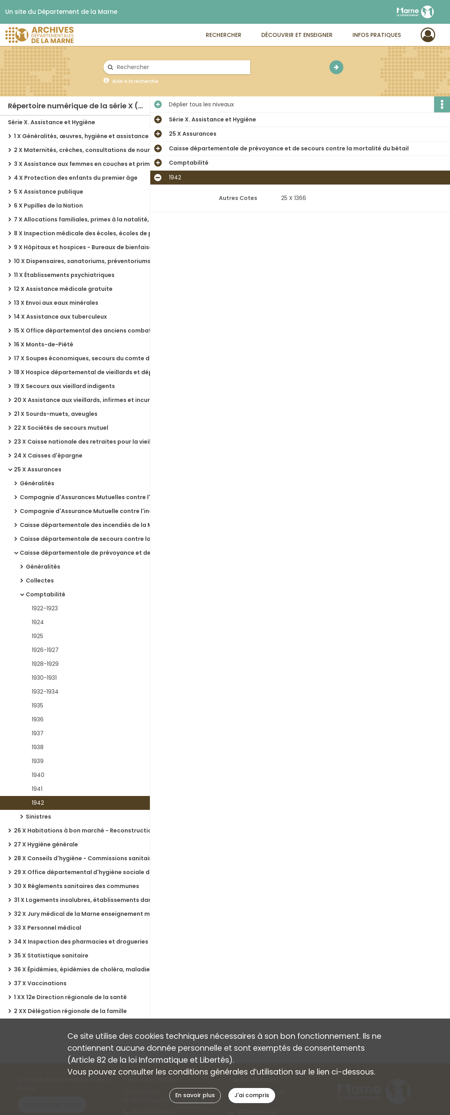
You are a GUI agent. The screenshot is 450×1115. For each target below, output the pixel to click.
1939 (38, 761)
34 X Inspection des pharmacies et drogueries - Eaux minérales (93, 942)
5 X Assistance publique (48, 192)
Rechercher (223, 35)
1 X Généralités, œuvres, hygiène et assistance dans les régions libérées (93, 136)
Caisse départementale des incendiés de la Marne (93, 525)
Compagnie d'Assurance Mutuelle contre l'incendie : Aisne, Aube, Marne (99, 511)
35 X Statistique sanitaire (51, 955)
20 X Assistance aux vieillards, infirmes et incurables (90, 400)
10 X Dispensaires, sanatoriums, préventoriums (82, 261)
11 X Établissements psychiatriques (64, 275)
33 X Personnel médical (47, 928)
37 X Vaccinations (40, 983)
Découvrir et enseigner (297, 35)
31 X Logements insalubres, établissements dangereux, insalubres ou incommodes (93, 900)
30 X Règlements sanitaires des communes (76, 886)
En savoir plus (195, 1095)
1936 (38, 719)
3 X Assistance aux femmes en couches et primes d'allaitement (93, 164)
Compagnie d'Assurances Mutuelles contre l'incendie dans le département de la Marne (99, 497)
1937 (38, 733)
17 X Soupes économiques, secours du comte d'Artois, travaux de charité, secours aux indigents (93, 358)
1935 (37, 705)
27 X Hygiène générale (46, 844)
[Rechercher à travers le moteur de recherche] (181, 67)
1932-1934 (45, 692)
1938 (38, 747)
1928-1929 (45, 664)
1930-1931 (44, 678)
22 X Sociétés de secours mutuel (61, 428)
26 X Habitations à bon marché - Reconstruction (84, 830)
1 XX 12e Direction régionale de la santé (70, 997)
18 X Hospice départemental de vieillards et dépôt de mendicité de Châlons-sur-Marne (93, 372)
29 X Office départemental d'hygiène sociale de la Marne (93, 872)
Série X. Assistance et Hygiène (51, 122)
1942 (38, 803)
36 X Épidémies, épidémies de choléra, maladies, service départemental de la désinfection (93, 969)
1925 (37, 636)
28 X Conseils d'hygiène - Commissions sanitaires (86, 858)
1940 (38, 775)
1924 (38, 622)
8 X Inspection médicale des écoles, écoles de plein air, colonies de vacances (93, 233)
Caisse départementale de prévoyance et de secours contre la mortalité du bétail (99, 553)
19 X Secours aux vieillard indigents (64, 386)
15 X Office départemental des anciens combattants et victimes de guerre (93, 330)
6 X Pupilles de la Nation (48, 206)
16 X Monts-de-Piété (43, 344)
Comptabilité (45, 594)
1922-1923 (45, 608)
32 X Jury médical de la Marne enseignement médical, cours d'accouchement (93, 914)
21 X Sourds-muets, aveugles (56, 414)
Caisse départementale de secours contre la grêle (93, 539)
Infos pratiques (376, 35)
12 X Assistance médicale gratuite (63, 289)
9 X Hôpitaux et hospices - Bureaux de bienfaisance (89, 247)
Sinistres (38, 817)
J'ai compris (251, 1095)
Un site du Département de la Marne (61, 12)
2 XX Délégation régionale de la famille (70, 1011)
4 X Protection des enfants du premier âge (76, 178)
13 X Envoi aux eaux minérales (56, 303)
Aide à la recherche (135, 81)
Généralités (37, 483)
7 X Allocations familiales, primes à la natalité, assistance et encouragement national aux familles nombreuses (93, 219)
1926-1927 (45, 650)
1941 (37, 789)
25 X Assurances (37, 469)
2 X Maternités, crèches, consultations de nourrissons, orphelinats (93, 150)
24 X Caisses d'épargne (48, 455)
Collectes (40, 580)
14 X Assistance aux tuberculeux (60, 317)
